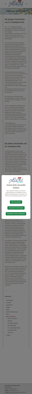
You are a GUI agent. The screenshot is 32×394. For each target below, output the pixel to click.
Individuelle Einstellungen (16, 208)
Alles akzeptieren (16, 202)
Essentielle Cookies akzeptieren (16, 213)
